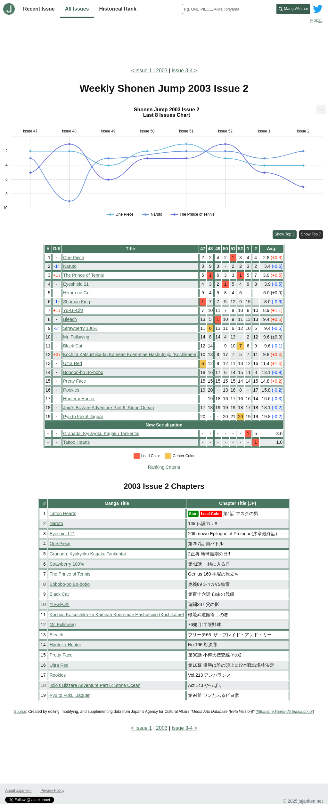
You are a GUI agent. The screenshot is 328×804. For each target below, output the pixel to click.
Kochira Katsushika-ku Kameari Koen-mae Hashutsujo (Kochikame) (130, 354)
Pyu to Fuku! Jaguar (83, 416)
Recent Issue (39, 9)
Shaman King (76, 301)
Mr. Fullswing (76, 336)
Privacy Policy (52, 790)
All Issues (77, 9)
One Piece (73, 257)
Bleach (70, 319)
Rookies (71, 390)
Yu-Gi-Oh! (73, 310)
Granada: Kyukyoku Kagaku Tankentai (101, 433)
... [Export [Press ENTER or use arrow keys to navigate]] (321, 108)
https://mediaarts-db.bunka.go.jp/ (285, 711)
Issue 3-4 (182, 70)
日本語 (316, 20)
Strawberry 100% (80, 328)
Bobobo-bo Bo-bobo (83, 372)
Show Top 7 (311, 234)
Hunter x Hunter (79, 398)
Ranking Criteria (164, 467)
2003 (162, 70)
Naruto (70, 266)
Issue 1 (144, 70)
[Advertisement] (164, 44)
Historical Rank (117, 9)
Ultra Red (72, 363)
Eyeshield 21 (76, 284)
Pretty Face (74, 381)
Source (20, 711)
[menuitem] (321, 109)
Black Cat (72, 345)
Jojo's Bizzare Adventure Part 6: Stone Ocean (108, 407)
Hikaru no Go (76, 292)
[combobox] (229, 9)
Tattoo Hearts (76, 442)
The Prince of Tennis (83, 275)
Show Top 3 (285, 234)
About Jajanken (18, 790)
